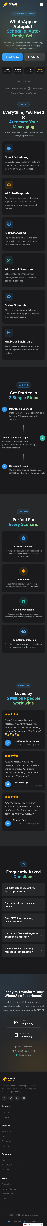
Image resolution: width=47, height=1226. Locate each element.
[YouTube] (23, 1098)
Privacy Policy (7, 1184)
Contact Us (6, 1141)
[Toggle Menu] (41, 4)
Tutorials (5, 1146)
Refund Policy (7, 1194)
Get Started (12, 57)
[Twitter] (10, 1098)
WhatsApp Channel (10, 1165)
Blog (4, 1160)
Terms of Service (9, 1189)
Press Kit (5, 1170)
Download (6, 1112)
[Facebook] (4, 1098)
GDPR (4, 1199)
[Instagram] (17, 1098)
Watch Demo (34, 57)
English (27, 1224)
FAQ (3, 1136)
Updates (5, 1117)
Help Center (7, 1131)
